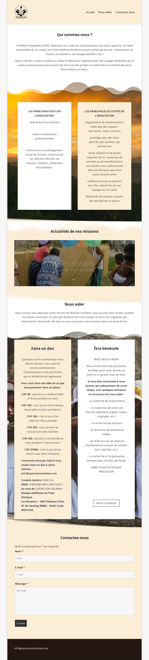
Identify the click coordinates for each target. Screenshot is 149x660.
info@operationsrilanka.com (39, 473)
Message (21, 583)
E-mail (20, 567)
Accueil (90, 12)
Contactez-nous (125, 12)
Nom (19, 551)
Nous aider (105, 12)
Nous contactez (106, 503)
